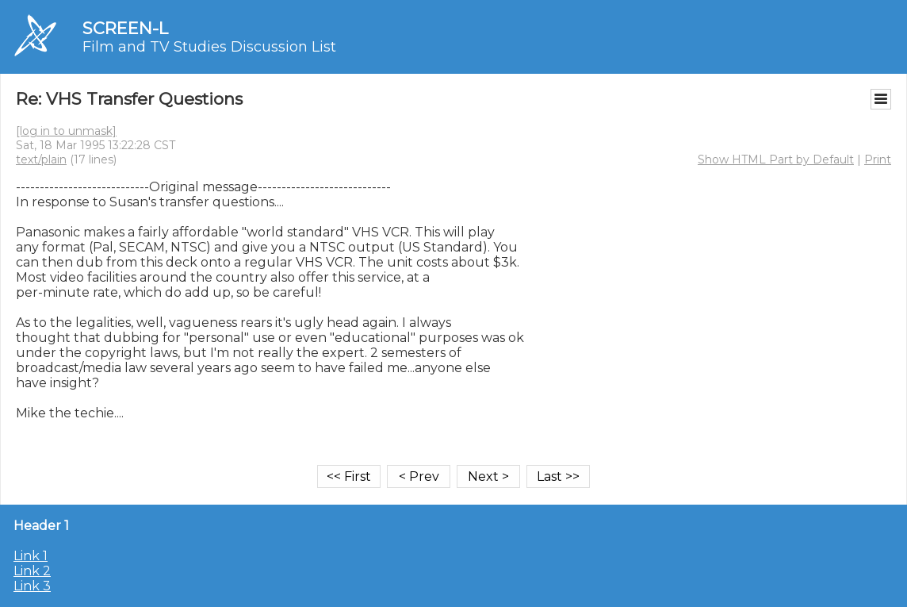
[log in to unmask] (66, 131)
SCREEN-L (125, 28)
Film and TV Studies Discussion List (209, 47)
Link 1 (30, 555)
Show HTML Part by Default (776, 159)
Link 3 (32, 586)
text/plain (41, 159)
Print (877, 159)
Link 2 (32, 570)
